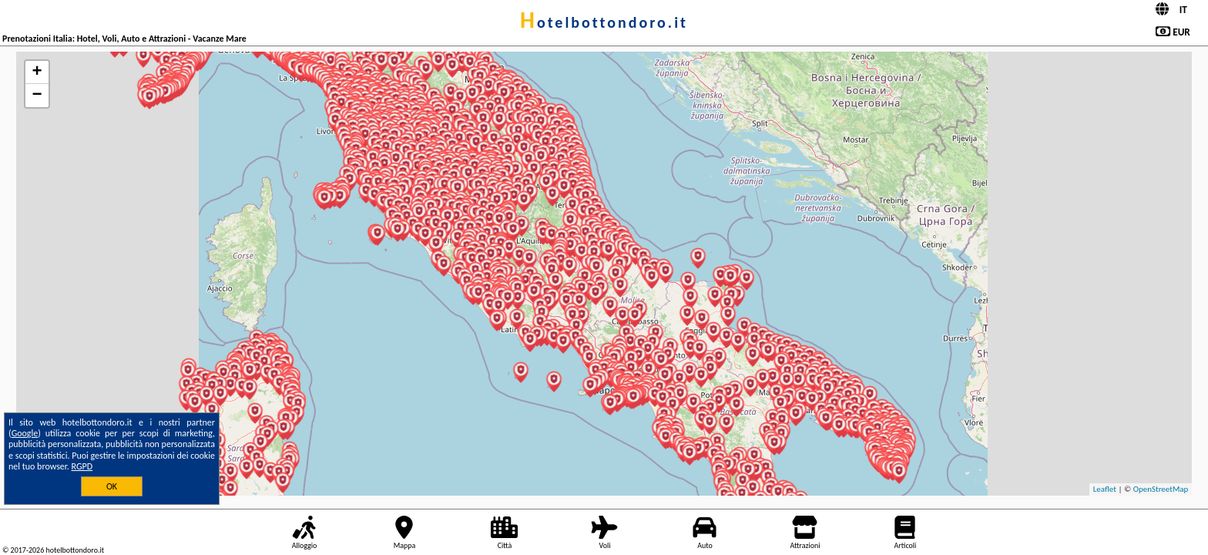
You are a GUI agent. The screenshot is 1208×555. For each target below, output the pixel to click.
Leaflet (1104, 489)
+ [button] (37, 72)
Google (25, 433)
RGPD (82, 466)
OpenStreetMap (1161, 489)
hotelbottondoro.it (604, 22)
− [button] (37, 95)
